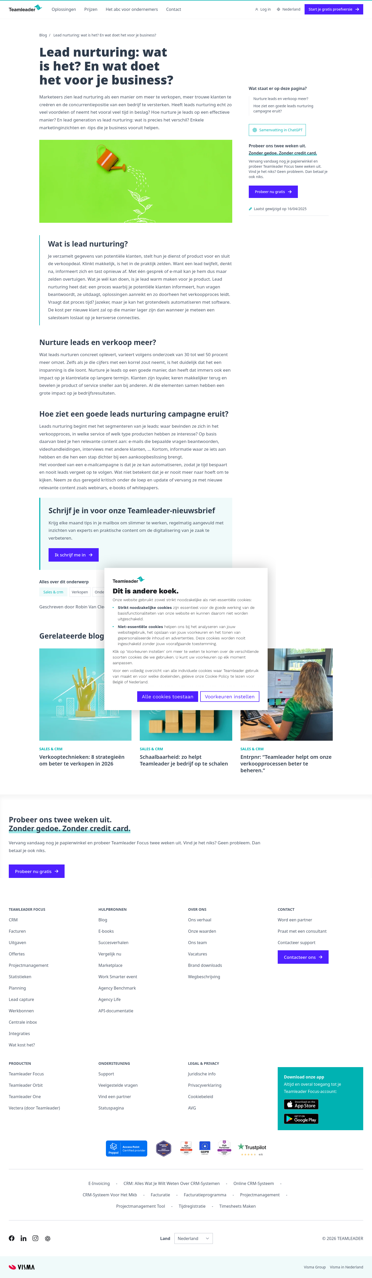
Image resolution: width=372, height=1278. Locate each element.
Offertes (17, 954)
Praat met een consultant (302, 931)
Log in (263, 9)
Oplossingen (64, 9)
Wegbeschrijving (204, 976)
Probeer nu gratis (273, 191)
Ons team (197, 942)
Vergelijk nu (109, 954)
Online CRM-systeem (254, 1183)
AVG (192, 1108)
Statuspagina (111, 1108)
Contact (173, 9)
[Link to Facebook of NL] (11, 1238)
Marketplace (110, 965)
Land (165, 1238)
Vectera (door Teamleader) (34, 1108)
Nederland (138, 682)
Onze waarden (202, 931)
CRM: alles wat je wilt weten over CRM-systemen (171, 1183)
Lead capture (21, 999)
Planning (17, 988)
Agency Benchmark (117, 988)
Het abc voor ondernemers (132, 9)
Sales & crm (53, 592)
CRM (13, 920)
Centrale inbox (23, 1022)
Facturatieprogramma (205, 1195)
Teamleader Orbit (26, 1085)
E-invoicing (99, 1183)
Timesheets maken (237, 1206)
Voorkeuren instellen (230, 697)
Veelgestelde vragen (118, 1085)
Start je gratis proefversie (334, 9)
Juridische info (202, 1074)
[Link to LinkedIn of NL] (23, 1238)
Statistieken (20, 976)
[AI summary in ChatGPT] (47, 1238)
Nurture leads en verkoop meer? (280, 98)
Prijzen (90, 9)
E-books (106, 931)
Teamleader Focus (26, 1074)
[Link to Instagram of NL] (35, 1238)
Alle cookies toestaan (167, 697)
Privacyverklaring (204, 1085)
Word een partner (295, 920)
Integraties (19, 1033)
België (118, 682)
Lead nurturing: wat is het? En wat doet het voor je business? (104, 35)
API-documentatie (115, 1011)
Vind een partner (114, 1096)
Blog (43, 35)
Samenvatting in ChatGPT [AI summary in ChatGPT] (277, 130)
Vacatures (197, 954)
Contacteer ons (303, 957)
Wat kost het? (22, 1045)
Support (106, 1074)
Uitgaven (17, 942)
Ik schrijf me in (73, 555)
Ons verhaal (199, 920)
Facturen (17, 931)
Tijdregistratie (192, 1206)
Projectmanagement (29, 965)
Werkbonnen (21, 1011)
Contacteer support (296, 942)
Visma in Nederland (346, 1267)
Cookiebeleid (200, 1096)
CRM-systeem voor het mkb (110, 1195)
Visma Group (315, 1267)
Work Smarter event (117, 976)
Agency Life (109, 999)
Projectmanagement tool (140, 1206)
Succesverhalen (113, 942)
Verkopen (80, 592)
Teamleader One (25, 1096)
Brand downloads (205, 965)
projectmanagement (260, 1195)
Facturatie (160, 1195)
